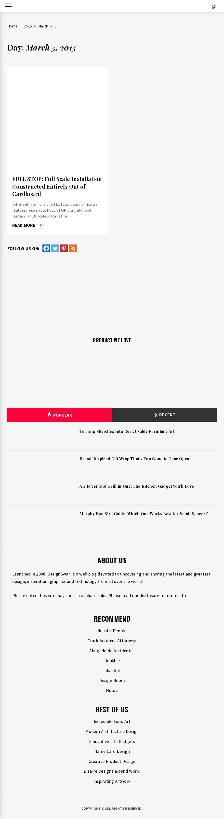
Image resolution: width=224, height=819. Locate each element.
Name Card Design (112, 751)
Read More (27, 225)
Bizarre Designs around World (112, 771)
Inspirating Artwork (112, 781)
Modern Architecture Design (112, 731)
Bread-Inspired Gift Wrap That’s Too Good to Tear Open (134, 458)
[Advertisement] (112, 291)
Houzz (112, 690)
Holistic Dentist (112, 630)
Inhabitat (112, 670)
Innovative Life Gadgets (112, 741)
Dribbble (112, 660)
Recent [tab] (164, 415)
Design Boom (112, 680)
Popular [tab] (59, 415)
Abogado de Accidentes (112, 650)
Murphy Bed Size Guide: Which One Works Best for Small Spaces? (143, 513)
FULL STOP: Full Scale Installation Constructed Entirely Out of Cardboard (57, 186)
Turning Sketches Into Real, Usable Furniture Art (126, 431)
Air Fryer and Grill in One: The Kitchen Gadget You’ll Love (136, 486)
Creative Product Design (112, 761)
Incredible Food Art (112, 721)
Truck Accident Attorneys (112, 640)
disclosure (149, 595)
